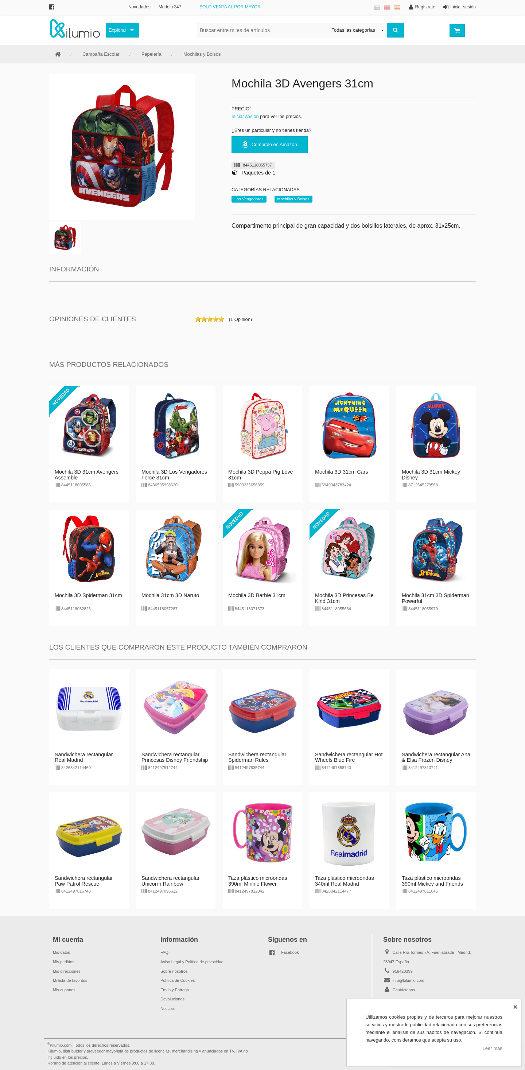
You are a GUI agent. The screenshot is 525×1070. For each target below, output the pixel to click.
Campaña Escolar (101, 54)
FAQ (164, 952)
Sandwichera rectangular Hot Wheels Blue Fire (349, 757)
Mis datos (61, 952)
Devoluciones (172, 999)
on (198, 319)
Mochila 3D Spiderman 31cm (88, 595)
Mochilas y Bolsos (202, 54)
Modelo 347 (170, 6)
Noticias (167, 1008)
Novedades (139, 6)
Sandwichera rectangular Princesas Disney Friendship (174, 757)
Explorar (117, 30)
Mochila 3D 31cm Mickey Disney (431, 475)
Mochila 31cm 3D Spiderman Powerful (435, 598)
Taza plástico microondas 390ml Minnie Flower (257, 881)
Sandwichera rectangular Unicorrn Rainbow (170, 881)
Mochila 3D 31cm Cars (341, 472)
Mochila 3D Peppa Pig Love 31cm (260, 475)
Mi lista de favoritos (70, 980)
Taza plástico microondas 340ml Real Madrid (344, 881)
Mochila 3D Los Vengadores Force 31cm (174, 475)
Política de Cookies (177, 980)
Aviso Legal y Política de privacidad (191, 962)
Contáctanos (404, 990)
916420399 (403, 971)
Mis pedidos (63, 962)
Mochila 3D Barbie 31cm (256, 595)
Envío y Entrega (174, 990)
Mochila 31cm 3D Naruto (170, 595)
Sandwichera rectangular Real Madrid (84, 757)
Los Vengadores (249, 199)
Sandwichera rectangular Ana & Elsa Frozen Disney (436, 757)
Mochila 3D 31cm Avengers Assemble (86, 475)
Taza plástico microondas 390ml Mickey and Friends (432, 881)
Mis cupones (64, 990)
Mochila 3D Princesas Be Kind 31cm (344, 598)
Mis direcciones (67, 971)
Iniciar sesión (245, 116)
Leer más (492, 1048)
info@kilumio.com (408, 980)
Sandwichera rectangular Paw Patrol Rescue (84, 881)
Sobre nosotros (174, 971)
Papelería (151, 54)
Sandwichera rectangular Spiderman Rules (257, 757)
